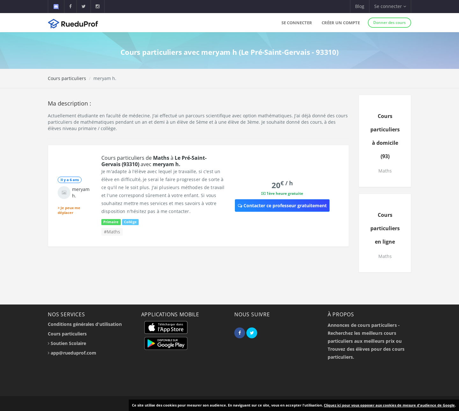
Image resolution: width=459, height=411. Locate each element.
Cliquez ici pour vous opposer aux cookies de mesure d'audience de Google (389, 405)
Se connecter (296, 23)
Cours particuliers (67, 78)
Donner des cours (389, 22)
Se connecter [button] (390, 6)
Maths (385, 171)
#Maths (112, 232)
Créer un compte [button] (341, 23)
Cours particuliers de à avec (154, 161)
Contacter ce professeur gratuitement (282, 205)
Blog (359, 6)
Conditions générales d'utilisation (85, 324)
